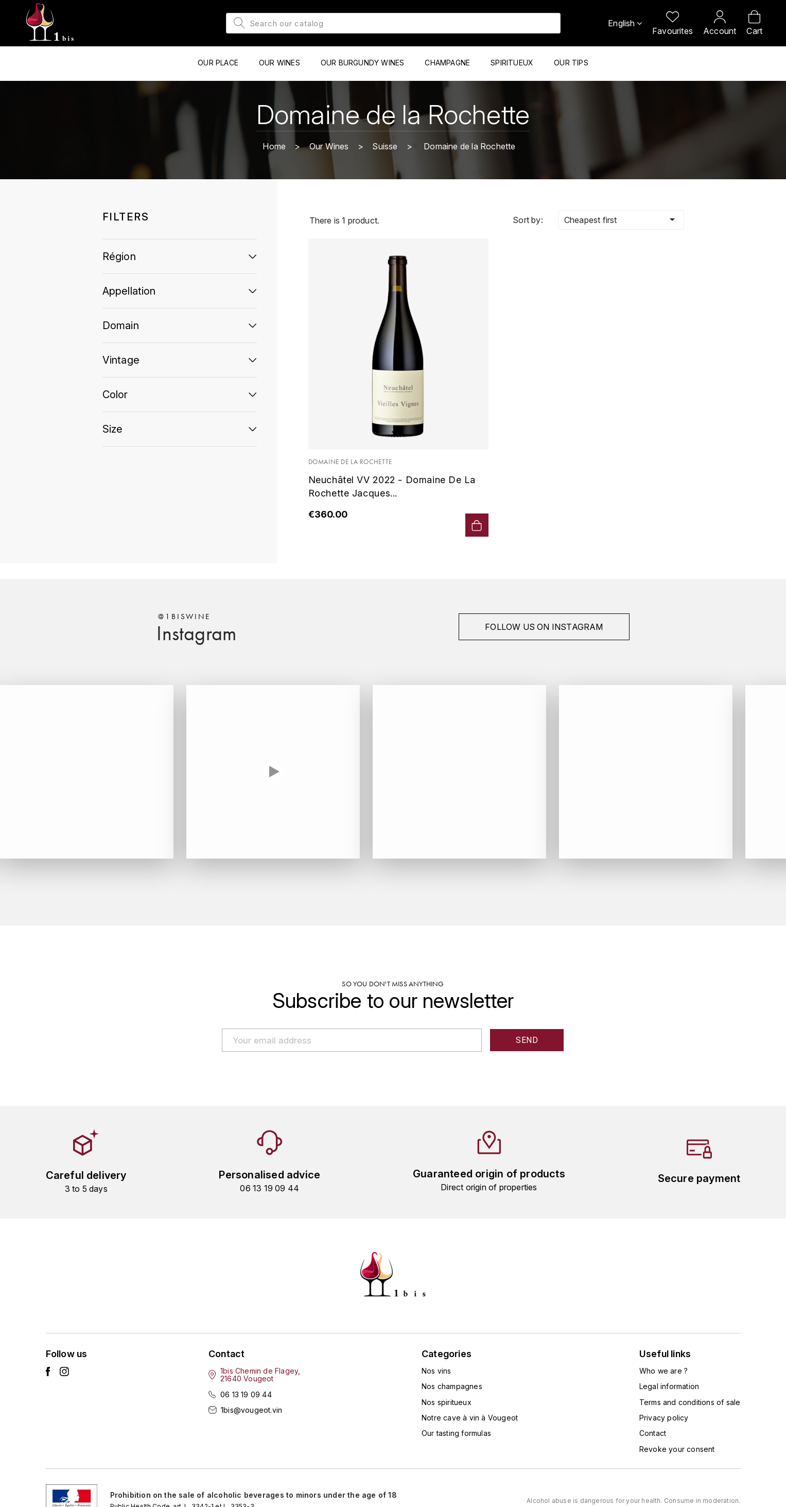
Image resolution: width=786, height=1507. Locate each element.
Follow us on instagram (544, 627)
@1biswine (184, 616)
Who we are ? (663, 1371)
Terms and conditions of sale (690, 1402)
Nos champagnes (452, 1386)
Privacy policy (664, 1418)
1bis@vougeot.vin (251, 1410)
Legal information (669, 1386)
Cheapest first (621, 219)
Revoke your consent (677, 1449)
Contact (652, 1433)
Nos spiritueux (446, 1402)
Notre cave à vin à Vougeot (470, 1418)
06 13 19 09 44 (246, 1394)
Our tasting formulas (456, 1433)
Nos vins (436, 1371)
